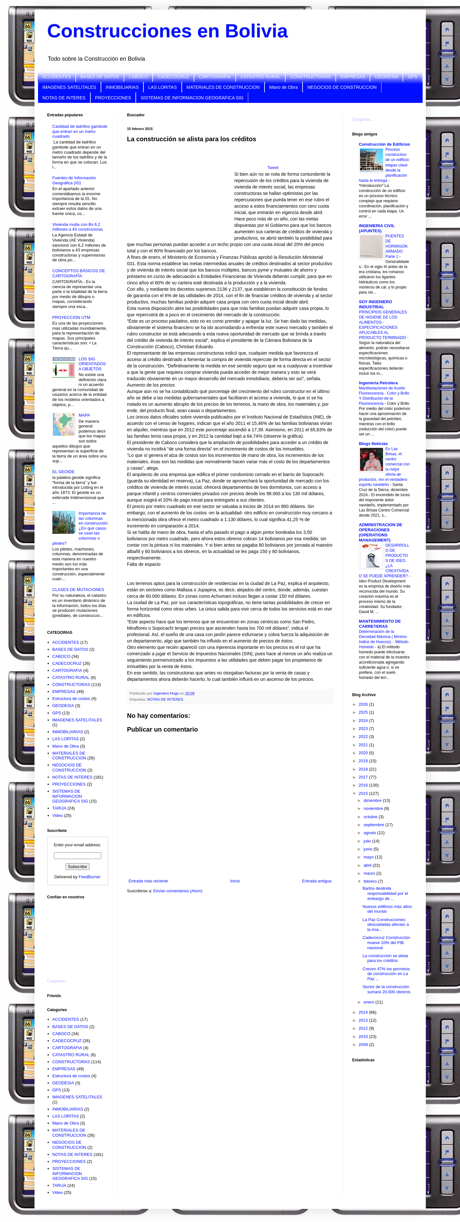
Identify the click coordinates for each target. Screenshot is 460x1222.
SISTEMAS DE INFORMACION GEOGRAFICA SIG (192, 97)
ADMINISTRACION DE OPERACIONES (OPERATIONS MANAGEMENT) (380, 532)
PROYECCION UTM (71, 317)
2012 (364, 1028)
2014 (364, 1012)
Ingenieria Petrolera (378, 382)
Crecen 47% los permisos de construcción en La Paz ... (386, 973)
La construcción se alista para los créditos (385, 958)
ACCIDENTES (56, 76)
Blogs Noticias (373, 443)
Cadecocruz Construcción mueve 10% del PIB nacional (386, 942)
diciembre (373, 800)
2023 (364, 728)
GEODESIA (386, 76)
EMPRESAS (353, 76)
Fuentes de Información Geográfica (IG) (74, 180)
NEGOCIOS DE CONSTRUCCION (342, 87)
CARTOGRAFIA (215, 76)
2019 (364, 760)
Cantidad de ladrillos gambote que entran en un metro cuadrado (79, 131)
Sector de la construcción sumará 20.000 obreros (386, 989)
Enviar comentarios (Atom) (178, 890)
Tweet (273, 167)
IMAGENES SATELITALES (69, 87)
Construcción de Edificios (384, 144)
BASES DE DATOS (99, 76)
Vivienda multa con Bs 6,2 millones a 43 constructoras (77, 227)
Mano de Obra (283, 87)
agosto (370, 832)
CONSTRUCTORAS (310, 76)
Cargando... (58, 981)
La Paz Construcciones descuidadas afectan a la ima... (386, 924)
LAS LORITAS (162, 87)
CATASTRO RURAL (261, 76)
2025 (364, 712)
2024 (364, 720)
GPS (412, 76)
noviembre (374, 808)
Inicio (235, 881)
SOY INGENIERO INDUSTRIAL (375, 304)
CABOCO (138, 76)
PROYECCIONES (113, 97)
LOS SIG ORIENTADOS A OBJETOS (92, 364)
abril (368, 865)
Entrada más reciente (148, 881)
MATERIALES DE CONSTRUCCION (223, 87)
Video (57, 815)
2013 (364, 1020)
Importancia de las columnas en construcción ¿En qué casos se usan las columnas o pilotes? (80, 528)
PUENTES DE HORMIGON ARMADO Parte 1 (397, 246)
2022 (364, 736)
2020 (364, 752)
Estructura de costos (71, 698)
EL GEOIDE (63, 471)
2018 (364, 769)
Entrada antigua (317, 881)
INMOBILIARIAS (122, 87)
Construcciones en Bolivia (167, 31)
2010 (364, 1036)
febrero (371, 881)
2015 (364, 793)
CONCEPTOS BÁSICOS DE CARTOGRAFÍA (78, 273)
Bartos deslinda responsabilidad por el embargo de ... (385, 893)
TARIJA (59, 808)
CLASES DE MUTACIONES (78, 589)
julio (368, 841)
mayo (369, 857)
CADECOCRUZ (173, 76)
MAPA (84, 415)
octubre (371, 816)
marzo (370, 873)
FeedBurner (90, 876)
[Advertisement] (79, 935)
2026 (364, 704)
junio (368, 849)
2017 (364, 777)
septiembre (374, 824)
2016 (364, 785)
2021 (364, 744)
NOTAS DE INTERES (64, 97)
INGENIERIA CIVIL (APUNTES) (377, 228)
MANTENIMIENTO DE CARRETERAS (380, 624)
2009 (364, 1044)
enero (369, 1002)
